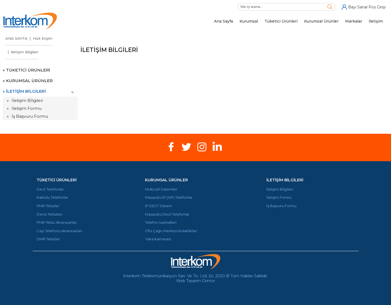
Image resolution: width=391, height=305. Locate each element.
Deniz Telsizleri (49, 214)
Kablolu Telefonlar (52, 197)
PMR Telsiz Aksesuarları (57, 222)
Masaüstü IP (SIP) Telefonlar (169, 197)
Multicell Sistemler (161, 189)
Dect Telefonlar (50, 189)
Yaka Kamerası (158, 239)
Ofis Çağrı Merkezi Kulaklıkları (171, 231)
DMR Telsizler (48, 239)
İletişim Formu (27, 108)
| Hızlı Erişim (39, 38)
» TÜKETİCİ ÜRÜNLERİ (26, 70)
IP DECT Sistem (158, 206)
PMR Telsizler (48, 206)
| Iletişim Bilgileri (21, 52)
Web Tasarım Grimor (195, 280)
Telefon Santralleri (160, 222)
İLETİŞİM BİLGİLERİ (284, 180)
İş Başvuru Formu (30, 116)
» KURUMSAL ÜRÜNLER (28, 80)
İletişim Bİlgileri (27, 100)
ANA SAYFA (16, 38)
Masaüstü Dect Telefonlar (167, 214)
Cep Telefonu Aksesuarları (59, 231)
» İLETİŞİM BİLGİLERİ (24, 91)
